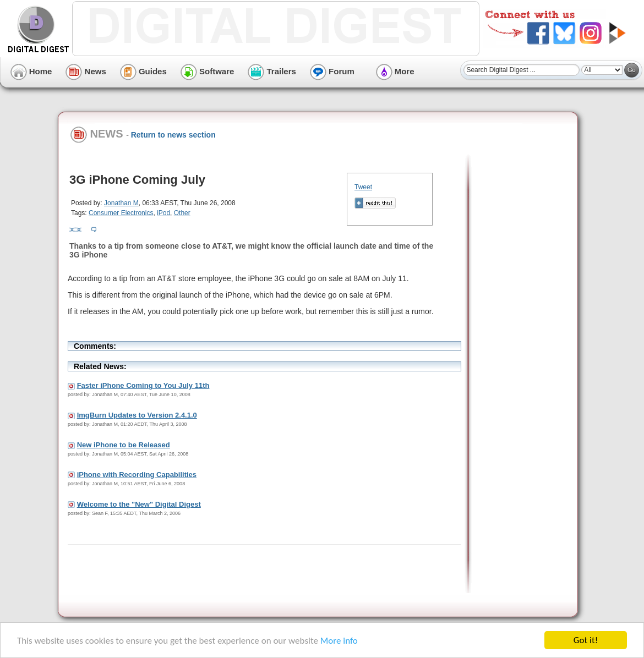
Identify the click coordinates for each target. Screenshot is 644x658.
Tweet (363, 187)
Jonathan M (121, 203)
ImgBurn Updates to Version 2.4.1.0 (137, 415)
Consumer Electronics (121, 213)
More (395, 71)
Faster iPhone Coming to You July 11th (143, 385)
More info (339, 640)
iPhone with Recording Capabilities (137, 474)
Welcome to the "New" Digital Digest (139, 504)
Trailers (272, 71)
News (86, 71)
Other (182, 213)
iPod (163, 213)
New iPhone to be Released (123, 445)
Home (31, 71)
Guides (143, 71)
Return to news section (173, 134)
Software (207, 71)
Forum (332, 71)
